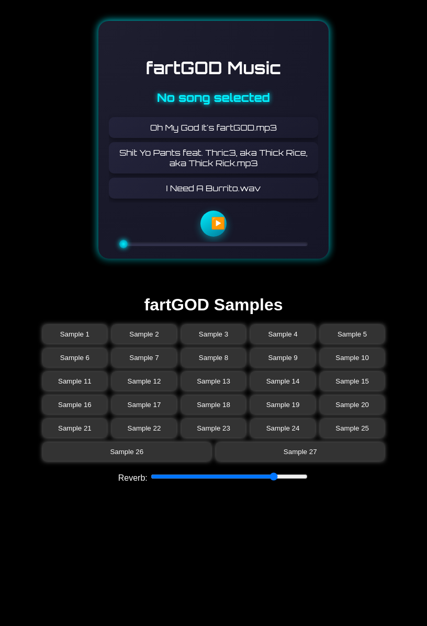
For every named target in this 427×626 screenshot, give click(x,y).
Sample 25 (352, 428)
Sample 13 (213, 381)
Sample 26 (126, 452)
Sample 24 (283, 428)
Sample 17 (144, 405)
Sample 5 (352, 334)
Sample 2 (144, 334)
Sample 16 (75, 405)
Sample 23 (213, 428)
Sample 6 (74, 358)
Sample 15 (352, 381)
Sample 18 (213, 405)
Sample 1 (74, 334)
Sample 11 (75, 381)
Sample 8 (213, 358)
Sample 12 (144, 381)
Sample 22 (144, 428)
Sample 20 (352, 405)
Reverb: (134, 477)
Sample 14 (283, 381)
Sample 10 (352, 358)
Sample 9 (282, 358)
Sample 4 (282, 334)
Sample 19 (283, 405)
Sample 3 (213, 334)
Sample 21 (75, 428)
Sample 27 (300, 452)
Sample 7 (144, 358)
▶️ (218, 223)
